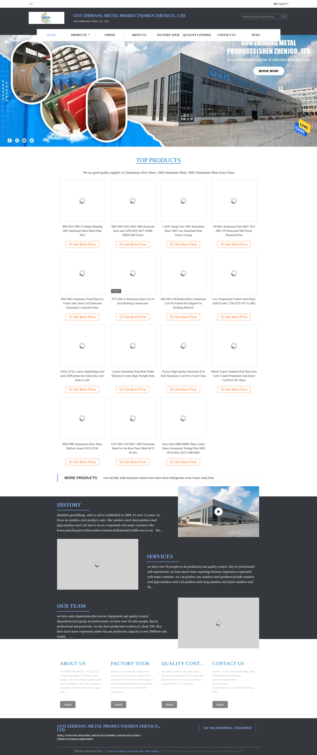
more (67, 704)
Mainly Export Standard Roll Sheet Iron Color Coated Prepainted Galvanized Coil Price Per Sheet (234, 376)
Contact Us (226, 35)
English (283, 3)
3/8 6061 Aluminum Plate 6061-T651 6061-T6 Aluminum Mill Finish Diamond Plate (234, 231)
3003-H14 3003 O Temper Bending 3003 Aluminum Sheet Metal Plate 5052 (82, 231)
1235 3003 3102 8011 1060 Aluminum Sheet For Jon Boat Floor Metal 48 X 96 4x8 (133, 448)
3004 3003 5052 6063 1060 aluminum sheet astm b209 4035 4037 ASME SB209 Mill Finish (133, 231)
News (256, 35)
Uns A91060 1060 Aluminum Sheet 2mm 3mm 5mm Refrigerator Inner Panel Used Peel (158, 478)
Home (51, 35)
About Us (139, 35)
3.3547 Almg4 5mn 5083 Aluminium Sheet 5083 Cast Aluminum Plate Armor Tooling (183, 231)
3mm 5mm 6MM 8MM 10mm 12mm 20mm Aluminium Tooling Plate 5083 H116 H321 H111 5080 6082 (183, 448)
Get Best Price (82, 244)
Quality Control (197, 35)
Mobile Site (81, 751)
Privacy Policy (96, 751)
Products (80, 35)
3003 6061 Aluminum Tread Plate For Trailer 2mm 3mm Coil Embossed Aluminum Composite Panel (82, 303)
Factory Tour (168, 35)
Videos (109, 35)
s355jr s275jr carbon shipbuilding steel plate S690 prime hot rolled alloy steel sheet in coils (82, 376)
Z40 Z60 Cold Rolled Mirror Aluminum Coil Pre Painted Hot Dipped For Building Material (183, 303)
